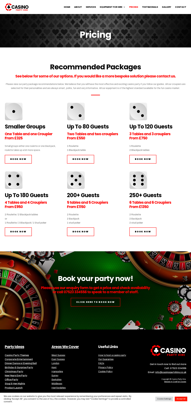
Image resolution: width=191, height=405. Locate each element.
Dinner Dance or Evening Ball (21, 363)
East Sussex (58, 359)
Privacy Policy (105, 367)
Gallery (166, 7)
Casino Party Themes (17, 355)
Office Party (11, 379)
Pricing (133, 7)
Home (67, 7)
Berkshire (56, 379)
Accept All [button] (181, 399)
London (55, 363)
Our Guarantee (106, 359)
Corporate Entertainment (19, 359)
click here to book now (95, 302)
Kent (54, 367)
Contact (180, 7)
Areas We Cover (65, 346)
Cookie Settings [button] (164, 399)
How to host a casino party (112, 355)
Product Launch (14, 387)
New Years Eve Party (16, 375)
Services (91, 7)
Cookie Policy (105, 371)
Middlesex (56, 383)
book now (18, 159)
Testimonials (150, 7)
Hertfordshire (58, 387)
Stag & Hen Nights (15, 383)
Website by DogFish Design (175, 382)
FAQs (101, 363)
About (78, 7)
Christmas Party (14, 371)
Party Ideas (14, 346)
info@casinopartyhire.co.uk (170, 372)
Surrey (54, 375)
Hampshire (57, 371)
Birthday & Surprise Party (19, 367)
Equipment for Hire (111, 7)
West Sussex (58, 355)
